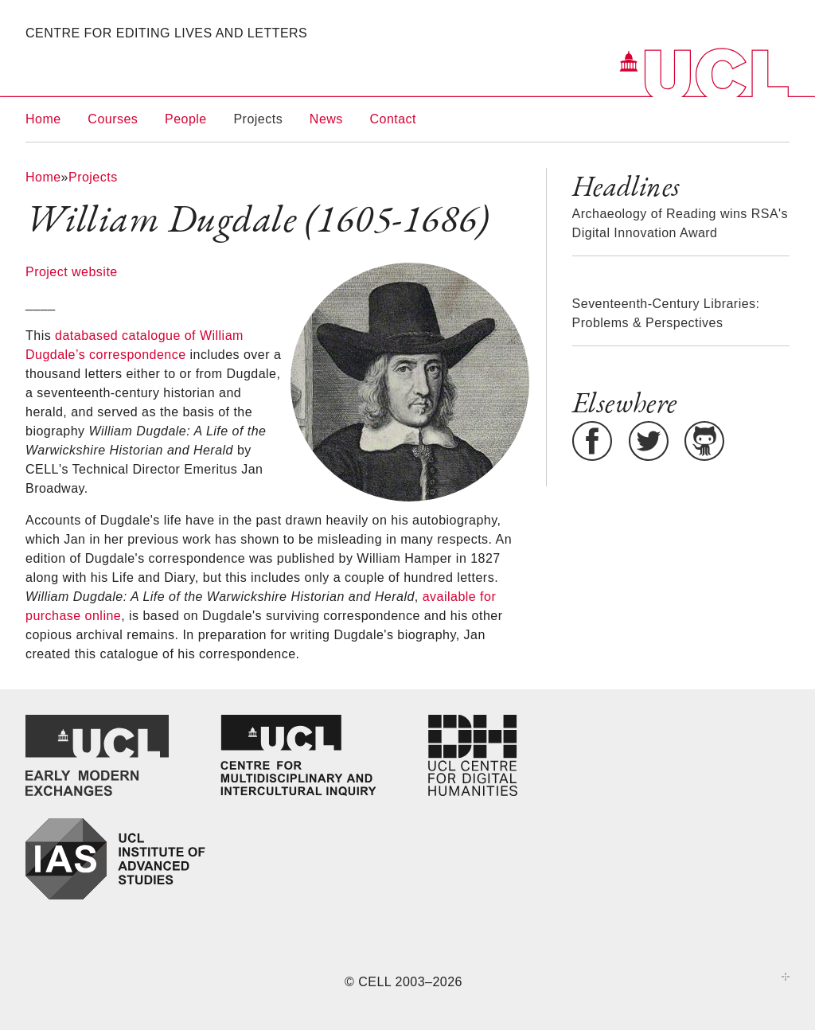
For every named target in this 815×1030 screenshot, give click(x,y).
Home (43, 119)
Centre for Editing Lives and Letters (166, 33)
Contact (393, 119)
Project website (71, 272)
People (186, 119)
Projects (258, 119)
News (326, 119)
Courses (113, 119)
